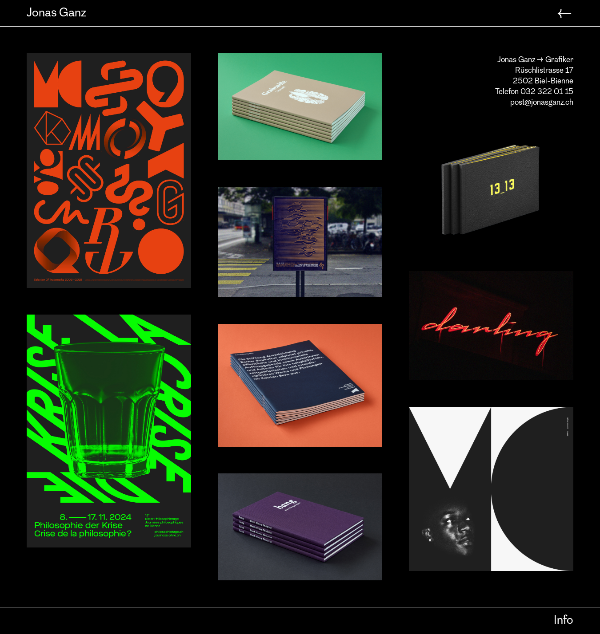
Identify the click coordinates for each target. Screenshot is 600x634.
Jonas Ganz (56, 13)
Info (563, 620)
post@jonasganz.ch (541, 102)
